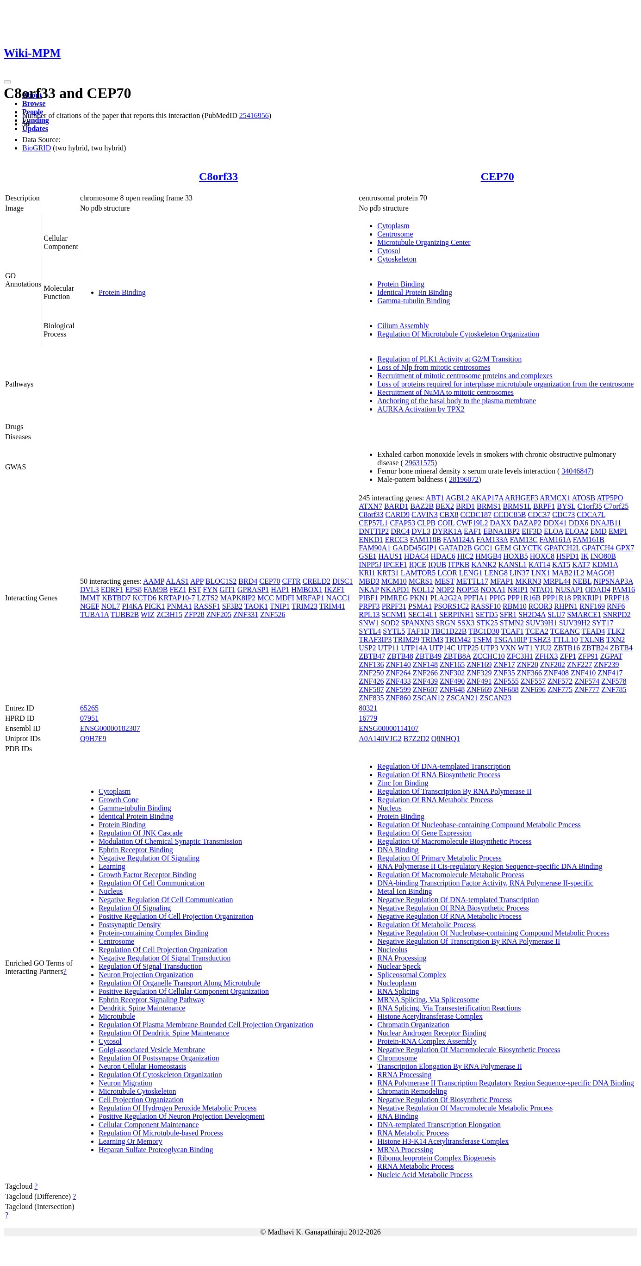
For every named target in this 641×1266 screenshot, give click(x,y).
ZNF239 (606, 664)
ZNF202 (552, 664)
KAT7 (581, 564)
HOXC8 (542, 556)
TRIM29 (406, 639)
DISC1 (342, 581)
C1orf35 (590, 506)
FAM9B (155, 589)
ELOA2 (577, 531)
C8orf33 (218, 176)
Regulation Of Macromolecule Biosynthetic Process (454, 841)
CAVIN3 (424, 514)
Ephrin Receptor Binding (136, 850)
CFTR (291, 581)
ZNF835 (371, 698)
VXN (508, 648)
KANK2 (483, 564)
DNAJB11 (605, 523)
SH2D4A (532, 614)
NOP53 (467, 589)
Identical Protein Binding (414, 292)
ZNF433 (398, 681)
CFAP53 (402, 523)
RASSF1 (207, 606)
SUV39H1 (541, 623)
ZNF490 (452, 681)
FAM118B (425, 539)
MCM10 (394, 581)
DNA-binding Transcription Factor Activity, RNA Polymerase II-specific (485, 883)
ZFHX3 (546, 656)
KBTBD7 (116, 598)
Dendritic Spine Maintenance (142, 1008)
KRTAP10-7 (176, 598)
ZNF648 (452, 689)
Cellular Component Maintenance (149, 1125)
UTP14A (414, 648)
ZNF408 (556, 673)
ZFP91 (588, 656)
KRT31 (388, 573)
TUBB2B (125, 614)
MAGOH (600, 573)
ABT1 (435, 498)
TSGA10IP (510, 639)
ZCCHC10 (488, 656)
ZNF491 (479, 681)
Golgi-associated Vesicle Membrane (152, 1050)
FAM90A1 (375, 548)
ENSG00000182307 (110, 728)
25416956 (254, 115)
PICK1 (154, 606)
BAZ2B (422, 506)
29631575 (420, 463)
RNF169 (592, 606)
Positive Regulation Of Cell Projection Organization (176, 916)
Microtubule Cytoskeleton (137, 1091)
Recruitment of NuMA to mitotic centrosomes (445, 392)
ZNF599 (398, 689)
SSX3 (465, 623)
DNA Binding (397, 850)
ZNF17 (504, 664)
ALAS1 (177, 581)
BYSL (566, 506)
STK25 (487, 623)
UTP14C (442, 648)
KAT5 (561, 564)
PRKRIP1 (588, 598)
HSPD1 (567, 556)
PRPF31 (394, 606)
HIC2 (465, 556)
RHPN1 (566, 606)
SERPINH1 (456, 614)
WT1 (525, 648)
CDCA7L (591, 514)
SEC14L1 (422, 614)
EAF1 (472, 531)
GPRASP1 (253, 589)
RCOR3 (541, 606)
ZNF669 (479, 689)
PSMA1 (420, 606)
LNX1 (540, 573)
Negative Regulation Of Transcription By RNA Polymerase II (468, 941)
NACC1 (338, 598)
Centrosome (395, 234)
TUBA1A (94, 614)
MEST (444, 581)
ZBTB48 (400, 656)
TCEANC (565, 631)
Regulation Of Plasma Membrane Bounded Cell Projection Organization (206, 1025)
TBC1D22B (449, 631)
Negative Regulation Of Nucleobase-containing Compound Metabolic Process (493, 933)
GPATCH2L (562, 548)
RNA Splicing (398, 991)
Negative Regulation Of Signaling (149, 858)
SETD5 (487, 614)
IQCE (417, 564)
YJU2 (543, 648)
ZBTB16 (567, 648)
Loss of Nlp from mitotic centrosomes (433, 367)
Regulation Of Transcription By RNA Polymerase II (454, 791)
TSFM (482, 639)
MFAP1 (501, 581)
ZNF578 (613, 681)
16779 (368, 718)
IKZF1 (334, 589)
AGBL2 (458, 498)
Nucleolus (392, 950)
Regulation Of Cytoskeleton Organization (160, 1075)
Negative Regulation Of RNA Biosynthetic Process (453, 908)
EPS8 (133, 589)
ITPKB (458, 564)
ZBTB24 (595, 648)
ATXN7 (370, 506)
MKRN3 (528, 581)
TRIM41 (332, 606)
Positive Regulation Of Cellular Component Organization (184, 991)
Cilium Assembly (403, 326)
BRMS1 (489, 506)
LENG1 (471, 573)
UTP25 (468, 648)
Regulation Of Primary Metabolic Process (439, 858)
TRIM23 (304, 606)
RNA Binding (397, 1116)
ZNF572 (560, 681)
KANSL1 (512, 564)
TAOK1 (256, 606)
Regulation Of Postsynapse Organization (159, 1058)
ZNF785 (613, 689)
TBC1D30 (483, 631)
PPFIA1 (476, 598)
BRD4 (247, 581)
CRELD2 (316, 581)
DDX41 (555, 523)
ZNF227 (579, 664)
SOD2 (390, 623)
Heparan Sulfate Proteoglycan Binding (156, 1150)
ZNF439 (425, 681)
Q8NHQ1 (445, 738)
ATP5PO (610, 498)
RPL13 (369, 614)
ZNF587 (371, 689)
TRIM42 (458, 639)
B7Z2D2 (416, 738)
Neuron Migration (125, 1083)
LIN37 (519, 573)
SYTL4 (370, 631)
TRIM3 (432, 639)
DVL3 (89, 589)
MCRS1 (421, 581)
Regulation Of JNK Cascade (141, 833)
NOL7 (110, 606)
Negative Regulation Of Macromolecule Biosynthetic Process (468, 1050)
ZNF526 (272, 614)
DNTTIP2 (374, 531)
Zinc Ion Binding (402, 783)
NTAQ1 (542, 589)
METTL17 (472, 581)
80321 (368, 708)
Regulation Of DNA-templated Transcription (443, 766)
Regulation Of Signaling (135, 908)
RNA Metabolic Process (413, 1133)
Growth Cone (119, 800)
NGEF (90, 606)
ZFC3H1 (520, 656)
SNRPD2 (617, 614)
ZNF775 (560, 689)
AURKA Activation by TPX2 (421, 409)
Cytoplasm (393, 226)
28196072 (464, 479)
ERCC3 (396, 539)
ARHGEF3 (521, 498)
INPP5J (370, 564)
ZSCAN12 (428, 698)
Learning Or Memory (130, 1141)
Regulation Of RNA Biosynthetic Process (438, 775)
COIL (445, 523)
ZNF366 (529, 673)
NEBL (582, 581)
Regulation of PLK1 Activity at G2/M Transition (449, 359)
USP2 (367, 648)
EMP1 (618, 531)
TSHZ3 (540, 639)
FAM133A (492, 539)
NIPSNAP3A (613, 581)
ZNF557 (533, 681)
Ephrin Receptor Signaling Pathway (152, 1000)
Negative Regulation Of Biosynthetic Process (444, 1100)
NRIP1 (517, 589)
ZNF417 (609, 673)
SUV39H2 (575, 623)
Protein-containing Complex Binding (153, 933)
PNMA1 (179, 606)
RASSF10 (486, 606)
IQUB (437, 564)
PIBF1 (368, 598)
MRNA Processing (405, 1150)
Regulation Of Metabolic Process (426, 925)
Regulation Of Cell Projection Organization (163, 950)
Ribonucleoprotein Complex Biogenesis (436, 1158)
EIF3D (532, 531)
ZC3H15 (169, 614)
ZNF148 (425, 664)
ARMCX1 (555, 498)
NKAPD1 (395, 589)
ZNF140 (398, 664)
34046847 (576, 471)
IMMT (90, 598)
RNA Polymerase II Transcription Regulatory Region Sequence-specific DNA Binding (505, 1083)
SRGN (445, 623)
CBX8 (449, 514)
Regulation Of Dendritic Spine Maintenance (164, 1033)
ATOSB (583, 498)
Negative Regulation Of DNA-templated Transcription (458, 900)
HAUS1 (390, 556)
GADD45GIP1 (414, 548)
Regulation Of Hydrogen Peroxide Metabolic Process (178, 1108)
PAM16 (623, 589)
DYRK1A (447, 531)
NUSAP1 (569, 589)
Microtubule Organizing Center (423, 242)
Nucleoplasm (396, 983)
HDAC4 (416, 556)
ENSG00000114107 (388, 728)
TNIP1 (280, 606)
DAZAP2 (527, 523)
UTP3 (489, 648)
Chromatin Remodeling (412, 1091)
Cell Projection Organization (141, 1100)
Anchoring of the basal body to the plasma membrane (456, 401)
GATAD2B (455, 548)
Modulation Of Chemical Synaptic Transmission (170, 841)
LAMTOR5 (418, 573)
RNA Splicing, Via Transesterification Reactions (449, 1008)
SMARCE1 (584, 614)
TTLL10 (565, 639)
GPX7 (625, 548)
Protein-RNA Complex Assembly (426, 1041)
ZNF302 (452, 673)
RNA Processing (401, 958)
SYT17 (602, 623)
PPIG (498, 598)
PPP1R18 (556, 598)
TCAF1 (512, 631)
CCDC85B (509, 514)
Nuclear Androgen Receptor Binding (431, 1033)
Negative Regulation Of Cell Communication (166, 900)
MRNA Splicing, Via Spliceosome (428, 1000)
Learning (112, 866)
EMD (598, 531)
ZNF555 (505, 681)
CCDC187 (476, 514)
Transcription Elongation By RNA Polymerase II (449, 1066)
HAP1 (280, 589)
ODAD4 (597, 589)
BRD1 (465, 506)
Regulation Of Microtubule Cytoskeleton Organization (458, 334)
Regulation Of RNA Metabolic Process (435, 800)
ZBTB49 (428, 656)
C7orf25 (616, 506)
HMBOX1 (307, 589)
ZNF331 (245, 614)
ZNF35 (504, 673)
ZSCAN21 (462, 698)
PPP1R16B (524, 598)
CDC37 (539, 514)
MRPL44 (557, 581)
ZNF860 (398, 698)
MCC (265, 598)
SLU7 (556, 614)
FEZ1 (177, 589)
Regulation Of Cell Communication (152, 883)
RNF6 (616, 606)
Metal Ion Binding (404, 891)
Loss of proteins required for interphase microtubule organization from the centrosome (505, 384)
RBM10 (515, 606)
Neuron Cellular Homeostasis (142, 1066)
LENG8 (496, 573)
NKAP (369, 589)
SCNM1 (394, 614)
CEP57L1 (373, 523)
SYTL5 (394, 631)
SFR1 (508, 614)
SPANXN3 (417, 623)
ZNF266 (425, 673)
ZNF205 (218, 614)
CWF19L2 (472, 523)
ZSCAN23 (495, 698)
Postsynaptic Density (130, 925)
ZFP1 (568, 656)
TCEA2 (536, 631)
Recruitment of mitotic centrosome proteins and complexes (465, 376)
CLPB (426, 523)
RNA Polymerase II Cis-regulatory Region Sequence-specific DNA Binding (490, 866)
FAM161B (588, 539)
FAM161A (555, 539)
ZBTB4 (621, 648)
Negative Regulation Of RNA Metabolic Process (449, 916)
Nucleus (111, 891)
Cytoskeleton (396, 259)
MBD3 (369, 581)
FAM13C (523, 539)
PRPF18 (616, 598)
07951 (89, 718)
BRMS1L (517, 506)
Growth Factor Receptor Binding (147, 875)
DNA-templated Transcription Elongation (439, 1125)
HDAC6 (442, 556)
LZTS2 (207, 598)
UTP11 (388, 648)
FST (194, 589)
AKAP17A (487, 498)
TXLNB (591, 639)
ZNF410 (583, 673)
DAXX (500, 523)
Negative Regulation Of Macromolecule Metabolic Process (465, 1108)
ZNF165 (452, 664)
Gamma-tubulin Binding (413, 301)
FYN (210, 589)
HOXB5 (515, 556)
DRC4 (400, 531)
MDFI (285, 598)
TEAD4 (593, 631)
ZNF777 (586, 689)
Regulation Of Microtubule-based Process (161, 1133)
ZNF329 (479, 673)
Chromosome (397, 1058)
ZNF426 (371, 681)
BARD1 (396, 506)
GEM (503, 548)
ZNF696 (533, 689)
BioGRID (36, 148)
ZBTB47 (372, 656)
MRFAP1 (310, 598)
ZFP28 (194, 614)
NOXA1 (492, 589)
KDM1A (605, 564)
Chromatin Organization (413, 1025)
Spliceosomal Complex (411, 975)
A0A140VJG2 (380, 738)
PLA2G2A (446, 598)
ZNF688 (505, 689)
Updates (35, 128)
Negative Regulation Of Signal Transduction (164, 958)
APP (197, 581)
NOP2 (445, 589)
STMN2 (512, 623)
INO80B (603, 556)
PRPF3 (369, 606)
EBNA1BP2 (501, 531)
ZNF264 (398, 673)
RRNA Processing (404, 1075)
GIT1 (227, 589)
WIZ (148, 614)
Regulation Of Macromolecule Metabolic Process (450, 875)
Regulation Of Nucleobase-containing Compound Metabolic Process (478, 825)
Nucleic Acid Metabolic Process (425, 1175)
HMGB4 (488, 556)
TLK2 (616, 631)
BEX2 (445, 506)
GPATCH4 (598, 548)
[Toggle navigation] (7, 82)
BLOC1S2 (221, 581)
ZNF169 (479, 664)
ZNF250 (371, 673)
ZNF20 (527, 664)
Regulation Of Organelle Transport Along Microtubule (179, 983)
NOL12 (422, 589)
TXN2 (615, 639)
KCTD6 (144, 598)
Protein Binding (122, 292)
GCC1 (483, 548)
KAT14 (539, 564)
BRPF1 (544, 506)
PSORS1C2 (451, 606)
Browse (33, 103)
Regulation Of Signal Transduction (150, 966)
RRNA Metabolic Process (415, 1166)
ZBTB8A (457, 656)
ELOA (553, 531)
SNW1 (369, 623)
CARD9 (398, 514)
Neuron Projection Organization (146, 975)
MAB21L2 (568, 573)
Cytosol (388, 251)
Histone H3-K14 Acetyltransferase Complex (443, 1141)
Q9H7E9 (93, 738)
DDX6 (579, 523)
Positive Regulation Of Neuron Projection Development (182, 1116)
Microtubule (117, 1016)
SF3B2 (232, 606)
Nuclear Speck (399, 966)
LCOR (447, 573)
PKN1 (419, 598)
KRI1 (367, 573)
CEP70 (497, 176)
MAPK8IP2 (237, 598)
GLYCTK (527, 548)
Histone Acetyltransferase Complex (430, 1016)
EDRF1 (112, 589)
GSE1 (367, 556)
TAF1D (418, 631)
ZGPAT (611, 656)
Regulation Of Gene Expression (424, 833)
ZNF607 (425, 689)
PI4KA (132, 606)
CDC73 (563, 514)
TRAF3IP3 (375, 639)
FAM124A (458, 539)
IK (585, 556)
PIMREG (394, 598)
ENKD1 (371, 539)
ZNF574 (586, 681)
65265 (89, 708)
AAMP (153, 581)
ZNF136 (371, 664)
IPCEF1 (395, 564)
